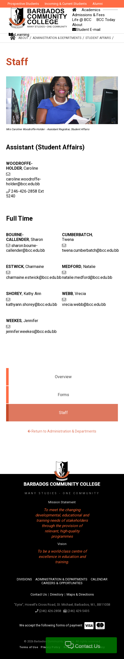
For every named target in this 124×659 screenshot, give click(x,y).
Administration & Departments (57, 38)
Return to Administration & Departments (62, 431)
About (23, 38)
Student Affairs (98, 38)
